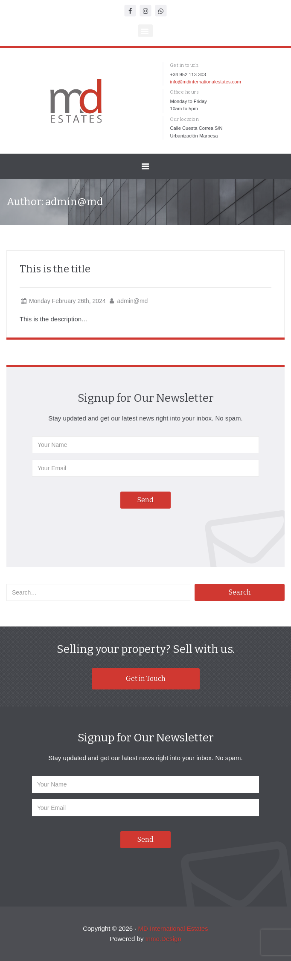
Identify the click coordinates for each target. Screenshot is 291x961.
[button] (145, 30)
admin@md (132, 300)
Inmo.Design (163, 938)
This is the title (55, 269)
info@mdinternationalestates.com (205, 82)
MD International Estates (173, 928)
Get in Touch (146, 679)
